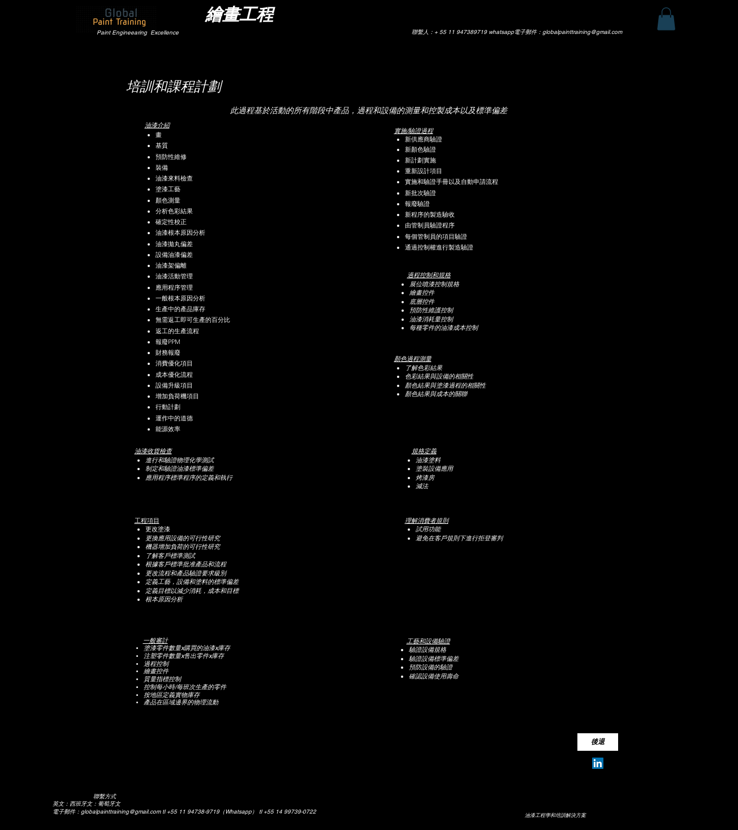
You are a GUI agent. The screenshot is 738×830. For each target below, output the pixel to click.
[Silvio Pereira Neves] (597, 763)
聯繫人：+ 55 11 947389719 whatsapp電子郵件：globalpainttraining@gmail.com (517, 32)
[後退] (598, 742)
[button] (666, 19)
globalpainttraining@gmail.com (121, 811)
